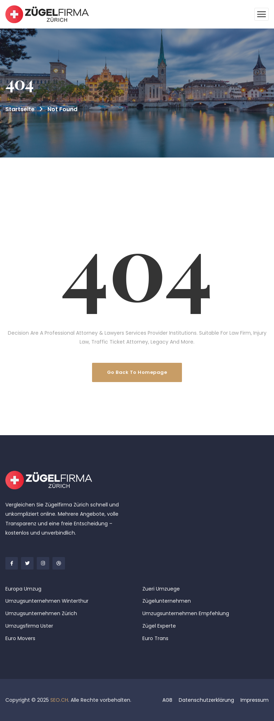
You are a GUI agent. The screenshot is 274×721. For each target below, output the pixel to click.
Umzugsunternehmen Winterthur (46, 600)
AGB (167, 700)
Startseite (20, 109)
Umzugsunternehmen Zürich (41, 613)
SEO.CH (59, 700)
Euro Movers (20, 638)
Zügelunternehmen (166, 600)
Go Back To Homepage (137, 372)
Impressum (254, 700)
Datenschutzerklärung (206, 700)
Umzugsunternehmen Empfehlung (185, 613)
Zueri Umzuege (161, 588)
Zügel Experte (159, 625)
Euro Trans (155, 638)
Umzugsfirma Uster (29, 625)
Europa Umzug (23, 588)
